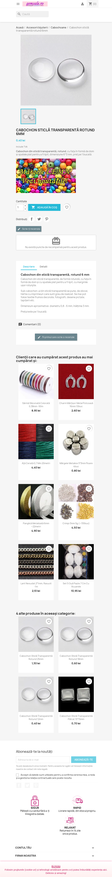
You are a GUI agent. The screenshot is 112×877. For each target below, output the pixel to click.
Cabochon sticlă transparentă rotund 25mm (36, 657)
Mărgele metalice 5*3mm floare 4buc (76, 465)
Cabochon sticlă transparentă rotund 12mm (36, 717)
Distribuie (31, 219)
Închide (56, 866)
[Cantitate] (20, 207)
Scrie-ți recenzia (28, 229)
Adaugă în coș (44, 207)
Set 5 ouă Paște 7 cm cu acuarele (76, 585)
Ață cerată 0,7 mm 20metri (36, 463)
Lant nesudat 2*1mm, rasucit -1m (36, 585)
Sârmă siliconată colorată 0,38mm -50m (36, 405)
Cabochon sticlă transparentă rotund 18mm (76, 657)
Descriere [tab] (29, 266)
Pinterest (47, 219)
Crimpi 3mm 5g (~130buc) (76, 523)
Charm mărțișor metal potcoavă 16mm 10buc (76, 405)
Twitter (27, 785)
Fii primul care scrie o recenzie (56, 337)
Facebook (18, 785)
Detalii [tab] (43, 266)
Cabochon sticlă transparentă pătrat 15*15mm (76, 717)
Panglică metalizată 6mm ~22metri (36, 525)
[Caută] (32, 14)
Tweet (39, 219)
